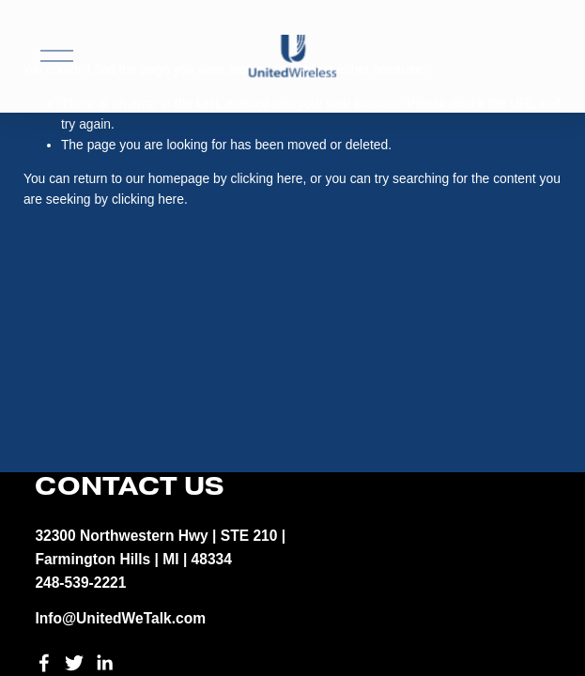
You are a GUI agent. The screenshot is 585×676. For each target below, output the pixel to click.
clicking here (267, 178)
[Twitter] (74, 662)
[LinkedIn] (104, 662)
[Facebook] (44, 662)
